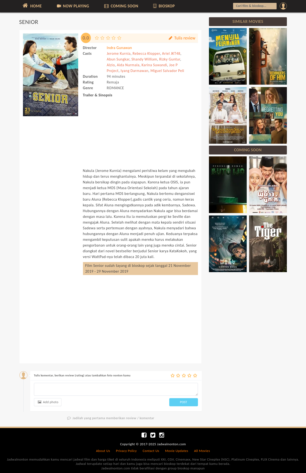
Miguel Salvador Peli (167, 70)
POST (183, 402)
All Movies (202, 451)
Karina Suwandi (154, 65)
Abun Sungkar (118, 59)
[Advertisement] (50, 191)
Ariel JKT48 (171, 53)
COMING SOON (120, 6)
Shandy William (144, 59)
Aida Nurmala (128, 65)
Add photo (47, 402)
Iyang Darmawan (134, 70)
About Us (103, 451)
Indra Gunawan (119, 47)
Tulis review (181, 38)
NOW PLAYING (72, 6)
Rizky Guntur (169, 59)
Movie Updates (176, 451)
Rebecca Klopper (146, 53)
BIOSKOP (164, 6)
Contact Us (151, 451)
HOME (32, 5)
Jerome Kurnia (119, 53)
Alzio (111, 65)
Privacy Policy (126, 451)
